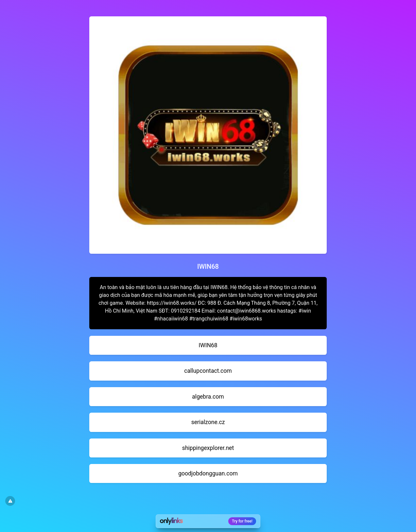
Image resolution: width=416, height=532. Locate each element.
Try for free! (242, 521)
